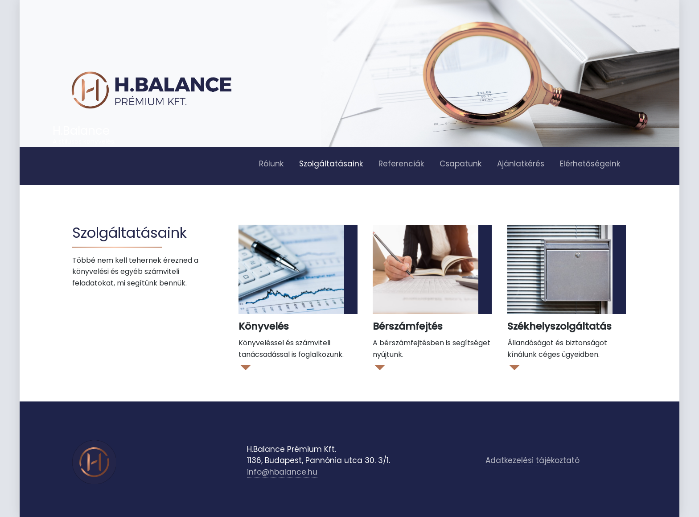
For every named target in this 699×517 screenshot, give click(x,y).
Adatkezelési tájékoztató (532, 460)
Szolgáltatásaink (331, 163)
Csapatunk (460, 163)
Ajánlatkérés (520, 163)
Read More (245, 367)
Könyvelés (263, 326)
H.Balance (81, 131)
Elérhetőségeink (590, 163)
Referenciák (401, 163)
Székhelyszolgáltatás (559, 326)
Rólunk (271, 163)
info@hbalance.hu (282, 472)
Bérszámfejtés (408, 326)
